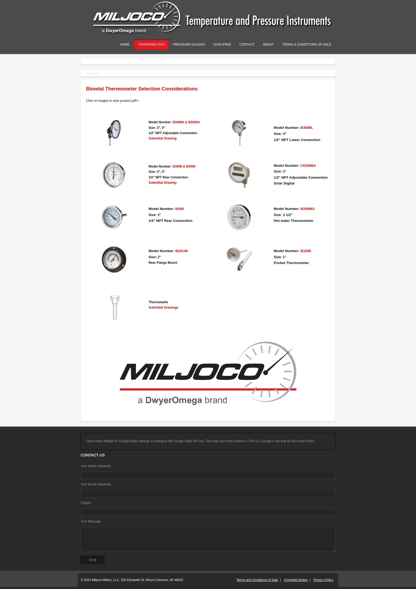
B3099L (307, 128)
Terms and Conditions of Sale (257, 580)
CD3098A (308, 166)
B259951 (308, 209)
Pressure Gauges (189, 44)
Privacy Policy (323, 580)
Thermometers (151, 44)
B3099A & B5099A (186, 122)
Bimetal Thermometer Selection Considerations (142, 88)
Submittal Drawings (163, 307)
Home (124, 44)
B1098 (306, 251)
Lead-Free (222, 44)
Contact (247, 44)
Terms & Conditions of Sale (306, 44)
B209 (179, 209)
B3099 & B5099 (184, 166)
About (268, 44)
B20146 (181, 251)
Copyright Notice (295, 580)
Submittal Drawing (162, 138)
